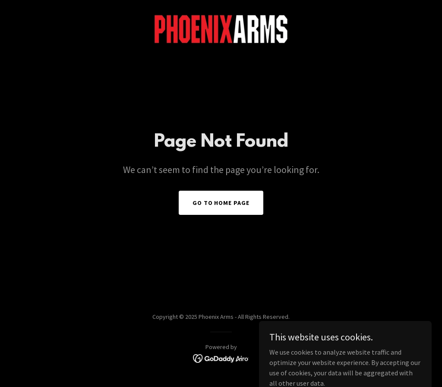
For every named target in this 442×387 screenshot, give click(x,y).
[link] (220, 28)
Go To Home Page (221, 203)
